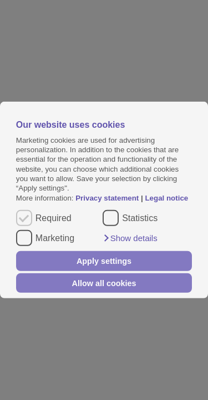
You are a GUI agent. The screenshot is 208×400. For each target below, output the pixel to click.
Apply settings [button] (104, 261)
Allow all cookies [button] (104, 282)
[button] (130, 238)
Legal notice (166, 198)
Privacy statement (107, 198)
